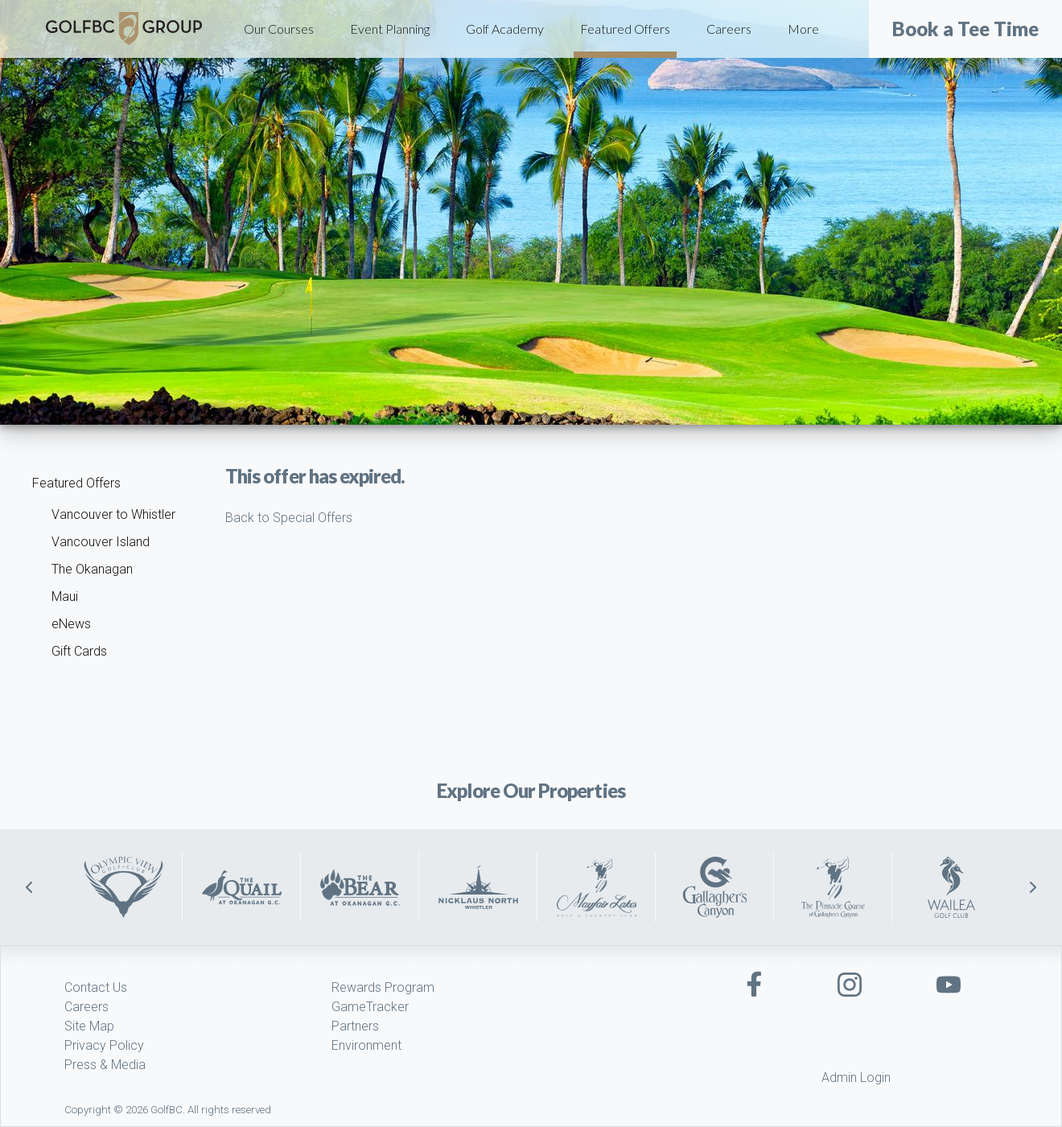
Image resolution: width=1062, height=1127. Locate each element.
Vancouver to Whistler (113, 514)
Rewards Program (382, 987)
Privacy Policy (104, 1045)
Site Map (89, 1026)
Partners (355, 1026)
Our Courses (279, 28)
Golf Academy (505, 28)
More (803, 28)
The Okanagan (92, 569)
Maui (64, 596)
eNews (71, 623)
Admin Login (856, 1077)
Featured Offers (625, 28)
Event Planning (390, 28)
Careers (728, 28)
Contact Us (95, 987)
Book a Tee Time (965, 29)
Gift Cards (79, 651)
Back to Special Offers (288, 517)
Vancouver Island (100, 541)
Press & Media (105, 1064)
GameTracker (370, 1006)
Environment (366, 1045)
